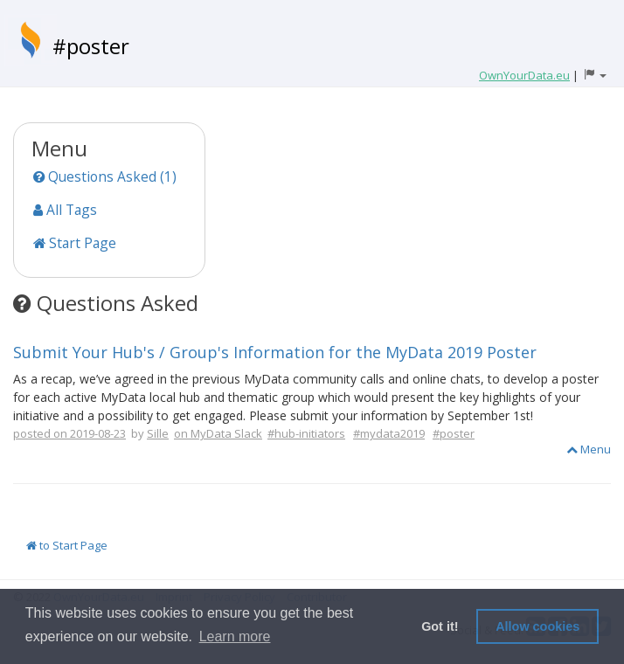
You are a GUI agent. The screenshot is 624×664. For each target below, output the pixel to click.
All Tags (65, 209)
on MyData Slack (218, 433)
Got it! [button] (439, 626)
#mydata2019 (389, 433)
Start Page (74, 242)
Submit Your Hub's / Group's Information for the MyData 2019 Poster (275, 352)
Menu (588, 449)
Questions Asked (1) (105, 176)
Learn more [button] (235, 636)
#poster (90, 45)
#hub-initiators (306, 433)
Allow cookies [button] (537, 626)
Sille (158, 433)
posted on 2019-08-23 (69, 433)
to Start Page (66, 545)
